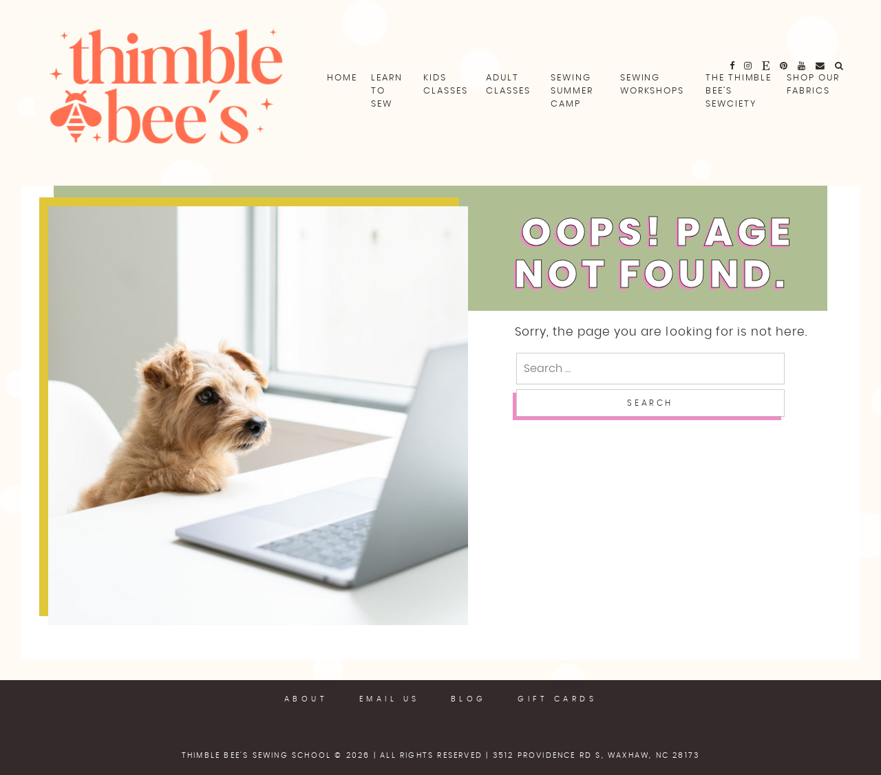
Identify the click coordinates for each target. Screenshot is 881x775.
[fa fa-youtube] (802, 65)
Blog (469, 699)
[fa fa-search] (840, 65)
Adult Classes (508, 85)
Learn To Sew (387, 91)
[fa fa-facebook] (733, 65)
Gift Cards (557, 699)
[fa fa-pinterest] (784, 65)
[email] (821, 65)
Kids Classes (445, 85)
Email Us (389, 699)
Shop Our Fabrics (813, 85)
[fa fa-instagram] (748, 65)
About (306, 699)
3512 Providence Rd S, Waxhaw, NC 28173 (596, 755)
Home (342, 78)
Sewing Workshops (652, 85)
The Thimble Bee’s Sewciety (738, 91)
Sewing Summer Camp (572, 91)
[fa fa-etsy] (766, 65)
